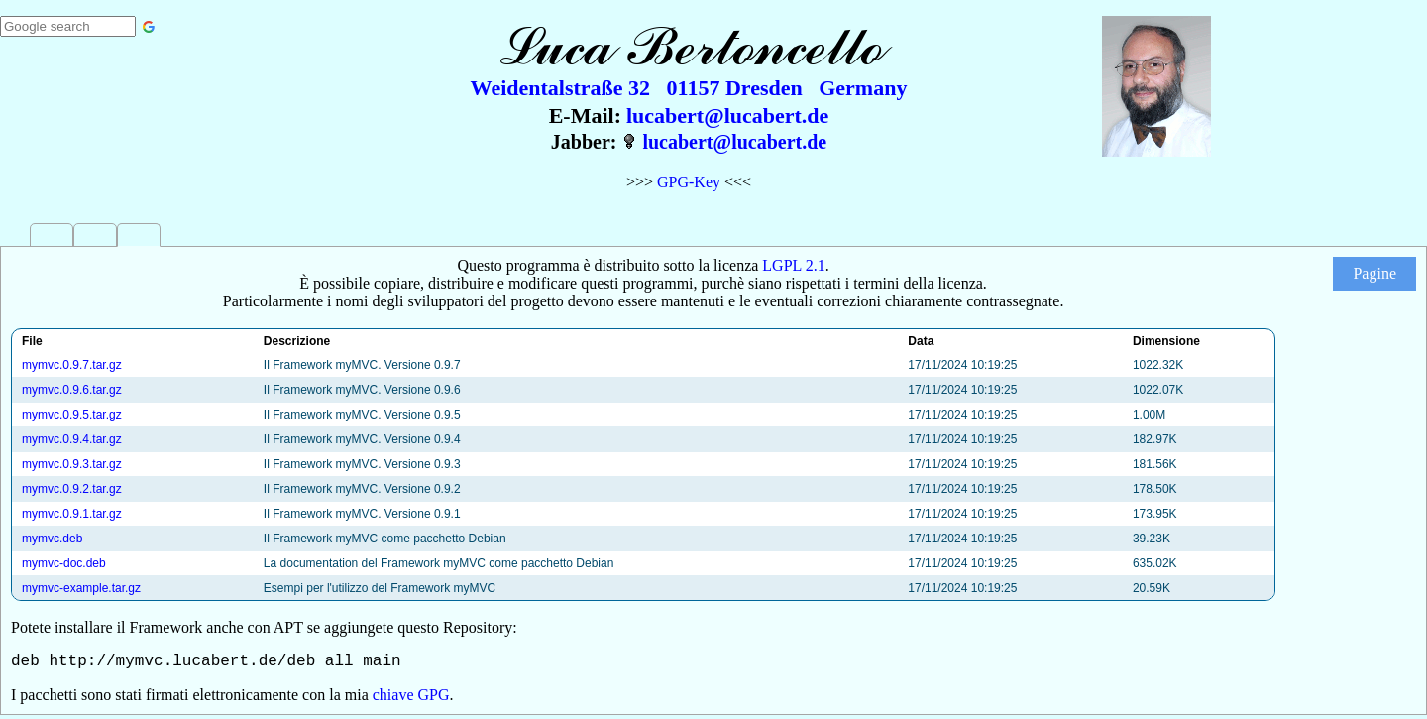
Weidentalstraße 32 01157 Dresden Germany (689, 87)
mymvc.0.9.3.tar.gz (72, 464)
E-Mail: (585, 115)
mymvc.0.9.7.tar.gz (72, 365)
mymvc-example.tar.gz (81, 588)
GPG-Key (688, 182)
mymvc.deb (52, 538)
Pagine (1374, 273)
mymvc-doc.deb (64, 563)
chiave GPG (411, 698)
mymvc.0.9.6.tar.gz (72, 390)
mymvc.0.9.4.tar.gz (72, 439)
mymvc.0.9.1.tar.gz (72, 514)
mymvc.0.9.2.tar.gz (72, 489)
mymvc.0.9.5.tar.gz (72, 414)
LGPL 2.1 (793, 265)
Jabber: (584, 142)
